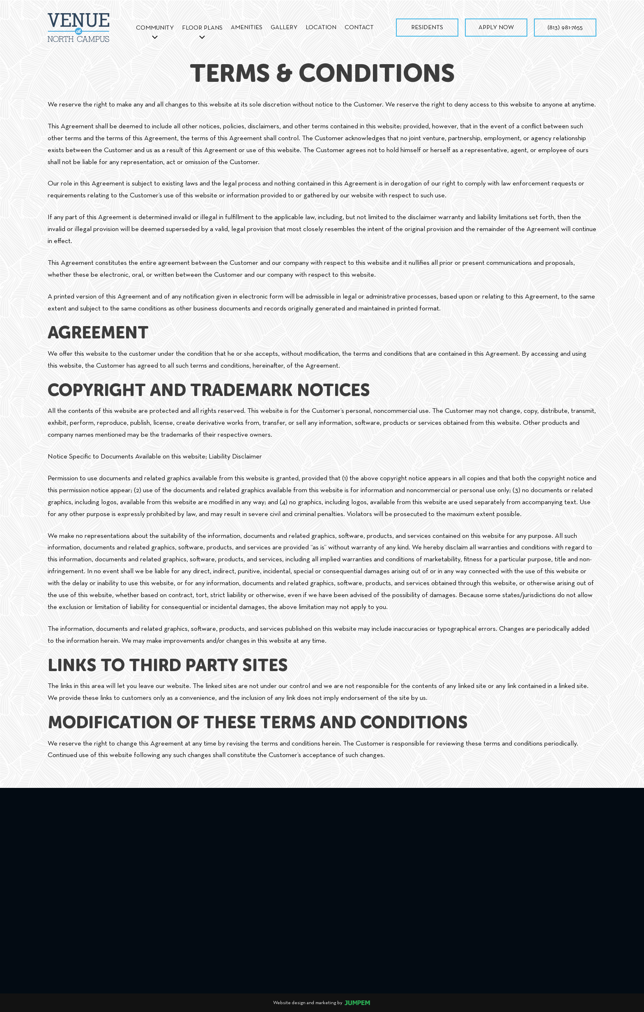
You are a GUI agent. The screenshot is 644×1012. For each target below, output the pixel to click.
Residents (427, 27)
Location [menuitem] (321, 27)
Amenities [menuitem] (246, 27)
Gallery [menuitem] (284, 27)
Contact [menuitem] (359, 27)
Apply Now (496, 27)
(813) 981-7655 (565, 27)
